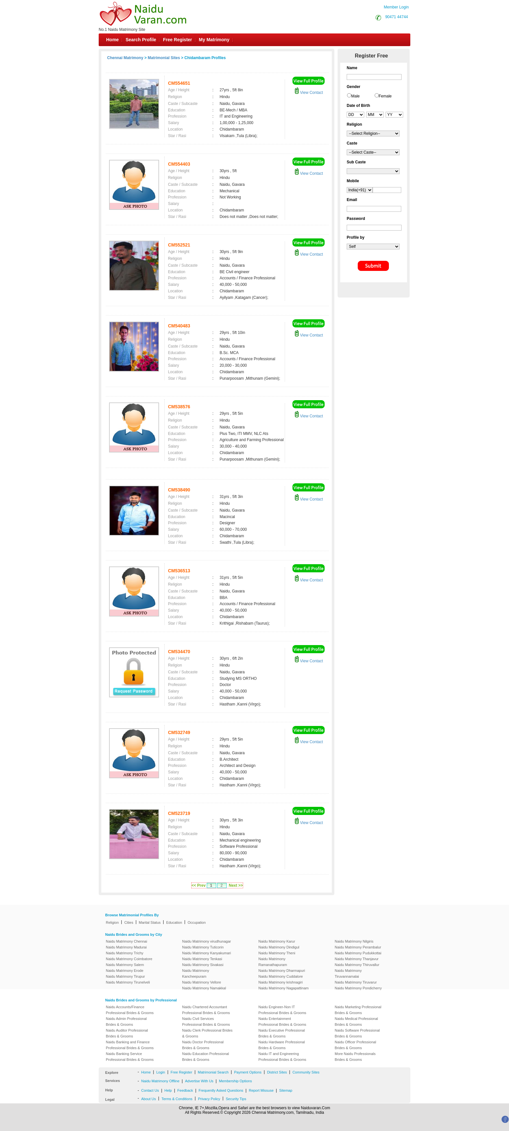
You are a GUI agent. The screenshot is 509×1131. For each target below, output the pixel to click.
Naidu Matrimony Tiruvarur (356, 982)
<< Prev (198, 885)
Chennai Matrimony (125, 58)
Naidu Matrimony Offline (160, 1081)
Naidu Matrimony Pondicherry (358, 988)
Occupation (197, 922)
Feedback (185, 1090)
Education (174, 922)
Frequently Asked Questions (221, 1090)
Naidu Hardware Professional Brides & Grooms (281, 1045)
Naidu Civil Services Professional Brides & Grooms (206, 1021)
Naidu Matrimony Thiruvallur (357, 965)
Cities (128, 922)
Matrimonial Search (213, 1072)
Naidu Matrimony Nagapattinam (283, 988)
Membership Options (235, 1081)
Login (160, 1072)
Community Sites (305, 1072)
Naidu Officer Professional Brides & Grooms (355, 1045)
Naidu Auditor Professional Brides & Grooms (127, 1033)
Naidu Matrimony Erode (124, 970)
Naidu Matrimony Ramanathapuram (272, 962)
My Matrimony (214, 39)
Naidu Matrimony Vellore (201, 982)
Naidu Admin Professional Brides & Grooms (126, 1021)
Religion (112, 922)
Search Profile (141, 39)
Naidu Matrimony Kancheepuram (195, 973)
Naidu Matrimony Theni (276, 953)
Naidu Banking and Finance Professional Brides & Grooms (130, 1045)
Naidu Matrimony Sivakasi (202, 965)
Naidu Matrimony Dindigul (278, 947)
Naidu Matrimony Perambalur (358, 947)
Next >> (236, 885)
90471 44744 (396, 17)
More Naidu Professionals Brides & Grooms (355, 1056)
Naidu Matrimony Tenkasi (202, 959)
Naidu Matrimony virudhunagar (206, 941)
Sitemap (285, 1090)
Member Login (396, 7)
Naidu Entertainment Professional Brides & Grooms (282, 1021)
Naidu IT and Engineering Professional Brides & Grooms (282, 1056)
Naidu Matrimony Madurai (126, 947)
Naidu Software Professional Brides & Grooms (357, 1033)
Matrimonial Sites (164, 58)
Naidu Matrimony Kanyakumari (206, 953)
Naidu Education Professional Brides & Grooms (205, 1056)
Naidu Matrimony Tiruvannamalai (348, 973)
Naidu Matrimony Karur (276, 941)
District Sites (277, 1072)
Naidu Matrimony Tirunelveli (128, 982)
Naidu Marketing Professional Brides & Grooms (358, 1010)
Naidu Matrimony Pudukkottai (358, 953)
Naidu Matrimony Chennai (126, 941)
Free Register (177, 39)
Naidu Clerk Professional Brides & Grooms (207, 1033)
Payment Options (247, 1072)
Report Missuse (261, 1090)
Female (385, 96)
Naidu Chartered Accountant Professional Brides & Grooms (206, 1010)
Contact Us (150, 1090)
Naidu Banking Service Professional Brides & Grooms (130, 1056)
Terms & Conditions (176, 1099)
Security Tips (236, 1099)
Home (112, 39)
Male (355, 96)
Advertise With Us (199, 1081)
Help (168, 1090)
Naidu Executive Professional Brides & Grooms (281, 1033)
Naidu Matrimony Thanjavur (357, 959)
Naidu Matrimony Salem (125, 965)
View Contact (308, 92)
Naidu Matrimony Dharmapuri (281, 970)
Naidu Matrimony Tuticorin (203, 947)
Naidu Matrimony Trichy (124, 953)
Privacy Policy (209, 1099)
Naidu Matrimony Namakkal (204, 988)
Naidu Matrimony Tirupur (125, 976)
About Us (148, 1099)
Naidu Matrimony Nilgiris (354, 941)
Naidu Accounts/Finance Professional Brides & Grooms (130, 1010)
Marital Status (150, 922)
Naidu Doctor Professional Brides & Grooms (203, 1045)
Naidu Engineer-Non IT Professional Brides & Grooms (282, 1010)
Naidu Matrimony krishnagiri (280, 982)
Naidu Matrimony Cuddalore (280, 976)
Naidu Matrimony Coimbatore (129, 959)
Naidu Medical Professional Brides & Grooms (356, 1021)
